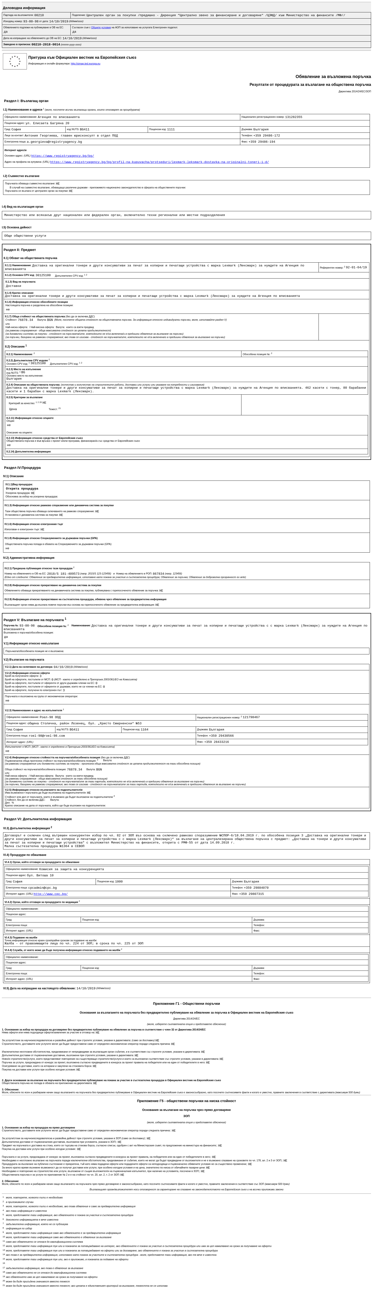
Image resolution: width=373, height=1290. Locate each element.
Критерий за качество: (26, 403)
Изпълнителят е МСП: (60, 746)
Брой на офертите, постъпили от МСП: (28, 679)
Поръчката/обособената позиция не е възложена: (34, 651)
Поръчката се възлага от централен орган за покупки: (37, 190)
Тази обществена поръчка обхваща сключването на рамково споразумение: (50, 511)
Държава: (247, 129)
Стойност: (11, 319)
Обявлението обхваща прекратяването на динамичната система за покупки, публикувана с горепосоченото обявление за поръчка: (82, 590)
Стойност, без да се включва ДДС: (25, 799)
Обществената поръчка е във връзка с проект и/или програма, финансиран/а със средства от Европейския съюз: (73, 440)
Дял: (8, 802)
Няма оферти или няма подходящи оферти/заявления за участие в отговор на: (49, 1032)
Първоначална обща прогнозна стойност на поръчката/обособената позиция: (52, 760)
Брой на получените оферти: (22, 675)
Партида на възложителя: (18, 15)
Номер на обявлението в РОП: (134, 573)
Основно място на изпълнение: (24, 375)
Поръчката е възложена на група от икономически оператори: (41, 696)
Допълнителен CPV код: (71, 275)
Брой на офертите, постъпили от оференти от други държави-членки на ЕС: (50, 683)
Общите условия (101, 27)
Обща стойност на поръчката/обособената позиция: (36, 769)
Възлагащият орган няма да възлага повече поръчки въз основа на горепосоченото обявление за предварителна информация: (80, 604)
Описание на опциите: (19, 432)
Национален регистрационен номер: (263, 116)
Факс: (245, 141)
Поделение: (79, 15)
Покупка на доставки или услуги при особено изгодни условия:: (39, 1149)
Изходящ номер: (13, 21)
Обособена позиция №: (257, 354)
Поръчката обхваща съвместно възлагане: (30, 183)
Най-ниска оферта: (17, 327)
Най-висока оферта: (43, 327)
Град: (8, 129)
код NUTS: (73, 129)
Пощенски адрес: (15, 123)
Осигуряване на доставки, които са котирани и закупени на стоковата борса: (47, 1065)
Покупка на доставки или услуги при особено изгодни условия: (39, 1069)
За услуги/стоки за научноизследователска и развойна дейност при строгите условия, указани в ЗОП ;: (74, 1138)
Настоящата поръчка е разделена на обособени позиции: (39, 305)
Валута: (42, 319)
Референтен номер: (333, 267)
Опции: (10, 420)
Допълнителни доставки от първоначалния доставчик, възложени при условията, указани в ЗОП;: (60, 1141)
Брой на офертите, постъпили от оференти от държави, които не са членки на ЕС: (54, 686)
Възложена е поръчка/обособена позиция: (29, 632)
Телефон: (247, 135)
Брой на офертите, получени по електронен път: (34, 690)
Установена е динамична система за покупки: (32, 514)
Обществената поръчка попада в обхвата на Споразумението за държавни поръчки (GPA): (58, 544)
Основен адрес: (18, 155)
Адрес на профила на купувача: (27, 161)
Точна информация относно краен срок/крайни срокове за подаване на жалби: (51, 940)
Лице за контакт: (15, 135)
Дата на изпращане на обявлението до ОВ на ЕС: (33, 38)
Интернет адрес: (19, 742)
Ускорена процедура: (18, 492)
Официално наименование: (21, 116)
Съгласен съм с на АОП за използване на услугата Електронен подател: (125, 27)
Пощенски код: (158, 129)
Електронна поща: (16, 141)
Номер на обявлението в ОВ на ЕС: (26, 573)
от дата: (44, 21)
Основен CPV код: (18, 363)
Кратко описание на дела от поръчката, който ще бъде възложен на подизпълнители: (55, 805)
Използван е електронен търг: (22, 529)
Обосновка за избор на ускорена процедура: (31, 496)
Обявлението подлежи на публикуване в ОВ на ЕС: (33, 27)
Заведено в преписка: (17, 44)
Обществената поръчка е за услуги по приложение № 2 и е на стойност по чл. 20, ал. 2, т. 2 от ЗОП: (61, 1174)
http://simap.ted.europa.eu (85, 63)
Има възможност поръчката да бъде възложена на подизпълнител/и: (46, 792)
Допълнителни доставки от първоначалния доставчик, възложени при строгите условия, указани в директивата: (68, 1055)
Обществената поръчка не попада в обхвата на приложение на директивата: (47, 1083)
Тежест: (55, 409)
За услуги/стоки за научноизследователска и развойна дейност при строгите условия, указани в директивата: (78, 1040)
